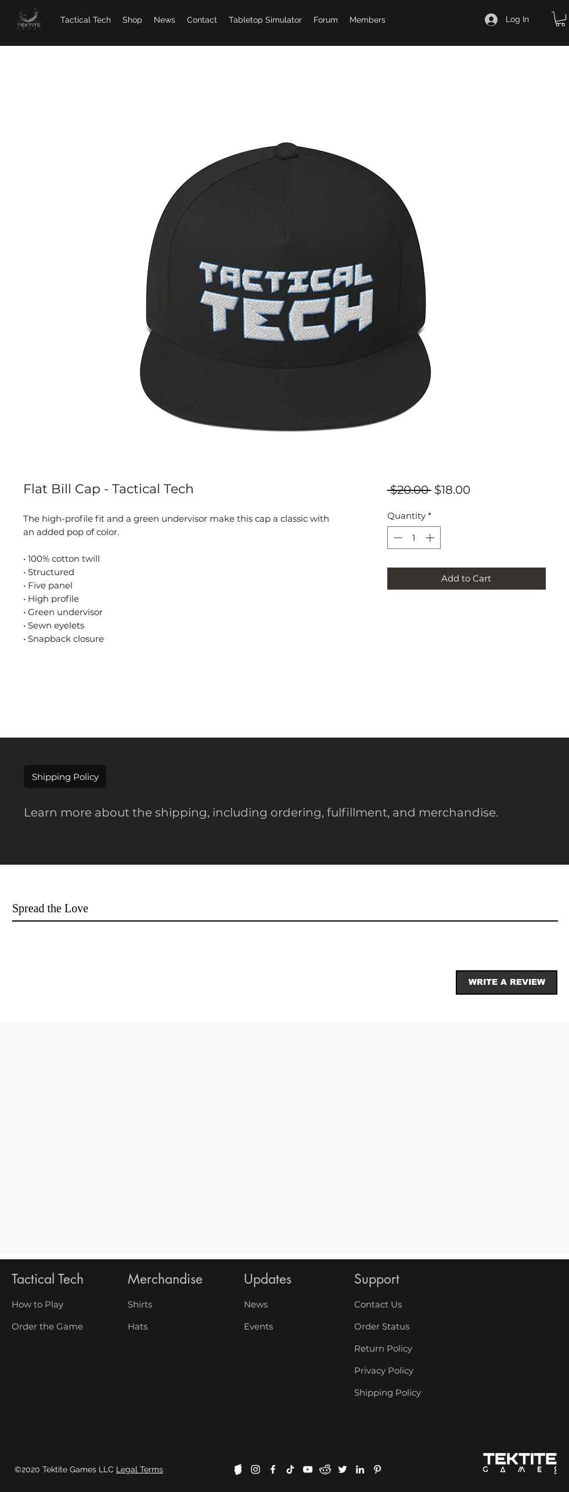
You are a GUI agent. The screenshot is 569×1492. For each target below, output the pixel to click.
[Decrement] (397, 537)
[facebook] (273, 1469)
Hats (137, 1326)
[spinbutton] (413, 537)
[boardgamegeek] (238, 1469)
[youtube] (308, 1469)
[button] (560, 19)
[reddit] (325, 1469)
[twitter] (342, 1469)
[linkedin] (360, 1469)
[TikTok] (290, 1469)
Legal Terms (139, 1469)
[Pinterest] (377, 1469)
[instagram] (255, 1469)
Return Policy (383, 1348)
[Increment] (431, 537)
